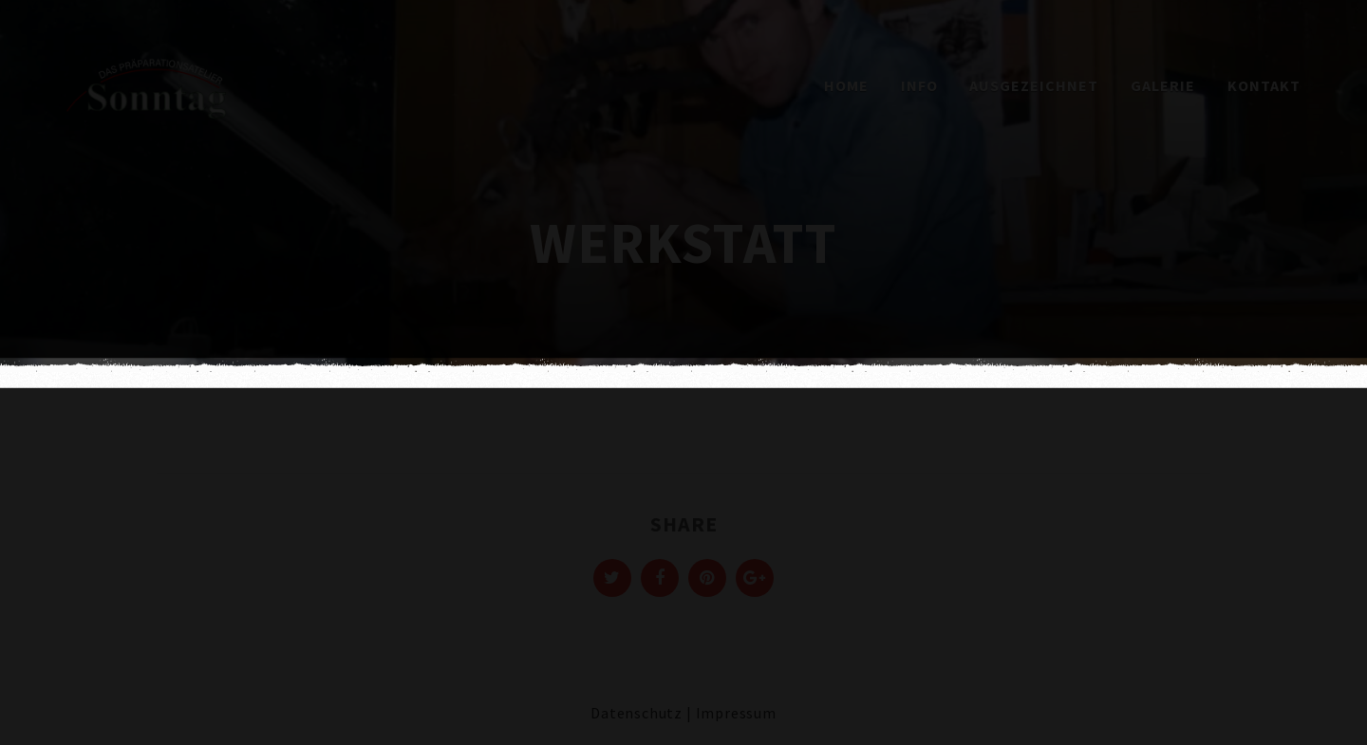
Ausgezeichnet (1033, 85)
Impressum (736, 712)
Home (846, 85)
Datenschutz (636, 712)
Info (919, 85)
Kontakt (1264, 85)
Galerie (1163, 85)
